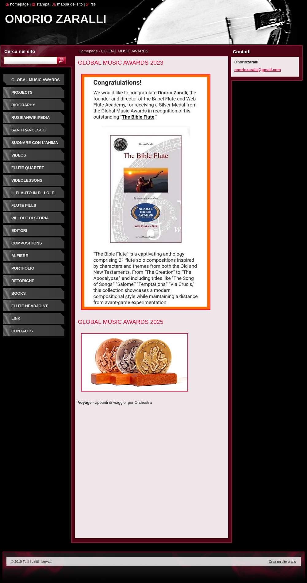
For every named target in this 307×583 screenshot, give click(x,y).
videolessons (26, 180)
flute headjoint (29, 306)
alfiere (19, 255)
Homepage (88, 51)
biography (23, 105)
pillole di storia (30, 218)
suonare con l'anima (34, 142)
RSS (93, 4)
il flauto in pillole (32, 193)
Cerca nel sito (19, 51)
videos (18, 155)
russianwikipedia (30, 117)
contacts (22, 331)
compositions (26, 243)
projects (22, 92)
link (16, 318)
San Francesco (28, 130)
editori (19, 230)
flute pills (23, 205)
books (18, 293)
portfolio (22, 268)
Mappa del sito (70, 4)
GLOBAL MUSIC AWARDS (35, 80)
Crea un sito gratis (282, 561)
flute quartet (27, 167)
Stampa (42, 4)
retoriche (22, 280)
